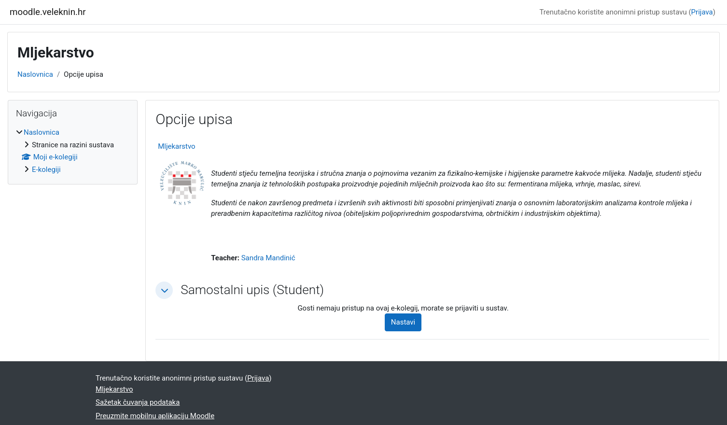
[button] (164, 290)
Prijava (702, 12)
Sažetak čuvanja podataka (138, 402)
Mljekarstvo (177, 146)
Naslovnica (35, 74)
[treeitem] (72, 151)
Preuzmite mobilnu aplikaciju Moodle (155, 415)
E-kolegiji (46, 169)
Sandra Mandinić (268, 258)
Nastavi (403, 322)
